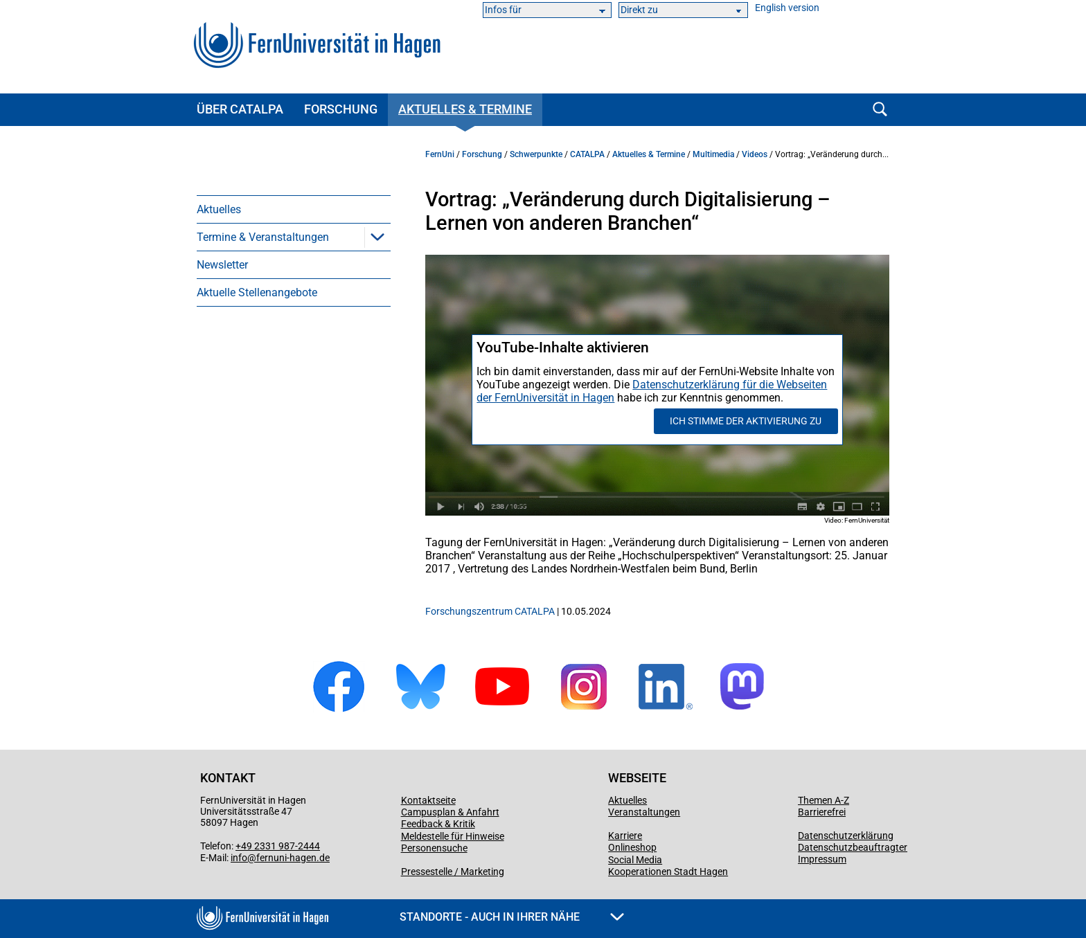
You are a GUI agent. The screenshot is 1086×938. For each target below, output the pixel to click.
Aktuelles (219, 209)
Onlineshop (632, 847)
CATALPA (587, 154)
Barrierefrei (822, 812)
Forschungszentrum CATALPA (490, 611)
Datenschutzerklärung (845, 835)
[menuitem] (294, 209)
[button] (377, 237)
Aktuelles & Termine (465, 109)
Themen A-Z (823, 800)
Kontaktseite (428, 800)
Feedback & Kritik (438, 823)
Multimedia (713, 154)
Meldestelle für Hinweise (452, 836)
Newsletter (222, 264)
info (239, 857)
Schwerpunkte (536, 154)
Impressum (822, 859)
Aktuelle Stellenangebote (257, 292)
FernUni (439, 154)
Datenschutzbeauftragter (852, 847)
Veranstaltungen (644, 812)
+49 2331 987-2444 (277, 845)
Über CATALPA (240, 109)
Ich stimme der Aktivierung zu (745, 420)
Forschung (340, 109)
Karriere (625, 835)
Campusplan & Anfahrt (450, 812)
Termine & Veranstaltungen (263, 237)
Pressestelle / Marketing (452, 871)
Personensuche (434, 848)
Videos (754, 154)
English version (787, 8)
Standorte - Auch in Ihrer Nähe (512, 916)
